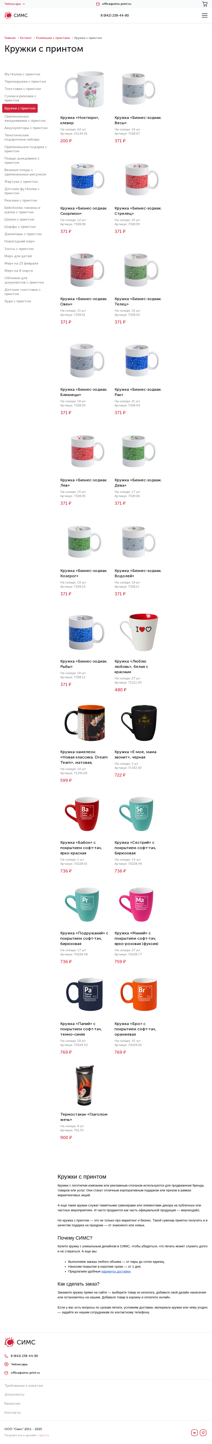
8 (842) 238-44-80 (115, 15)
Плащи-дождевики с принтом (21, 160)
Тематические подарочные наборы (21, 137)
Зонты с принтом (19, 249)
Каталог (26, 38)
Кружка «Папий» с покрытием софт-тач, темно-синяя (81, 1029)
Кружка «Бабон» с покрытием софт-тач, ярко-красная (81, 847)
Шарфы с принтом (20, 227)
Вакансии (12, 1403)
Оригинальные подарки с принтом (25, 149)
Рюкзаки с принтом (20, 200)
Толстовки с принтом (22, 89)
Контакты (12, 1412)
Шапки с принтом (19, 219)
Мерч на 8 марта (18, 271)
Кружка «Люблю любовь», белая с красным (131, 666)
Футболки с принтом (22, 74)
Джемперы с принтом (23, 234)
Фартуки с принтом (21, 181)
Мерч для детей (18, 256)
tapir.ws (43, 1435)
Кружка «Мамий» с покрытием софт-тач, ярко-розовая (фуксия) (136, 938)
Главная (10, 38)
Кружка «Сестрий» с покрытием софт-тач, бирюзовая (135, 847)
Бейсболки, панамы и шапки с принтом (22, 210)
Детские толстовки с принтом (22, 292)
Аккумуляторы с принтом (26, 128)
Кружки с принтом (19, 108)
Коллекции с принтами (53, 38)
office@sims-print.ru (116, 4)
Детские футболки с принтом (22, 191)
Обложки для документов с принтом (24, 280)
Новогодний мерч (19, 241)
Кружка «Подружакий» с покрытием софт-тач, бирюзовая (84, 938)
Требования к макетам (23, 1385)
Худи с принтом (17, 301)
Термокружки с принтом (25, 81)
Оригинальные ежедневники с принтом (25, 118)
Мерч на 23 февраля (21, 263)
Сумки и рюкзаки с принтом (20, 98)
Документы (14, 1394)
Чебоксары (14, 4)
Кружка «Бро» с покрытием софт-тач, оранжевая (135, 1029)
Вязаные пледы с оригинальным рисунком (25, 172)
